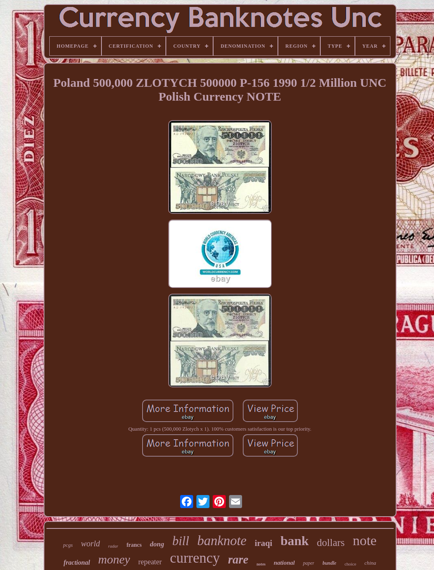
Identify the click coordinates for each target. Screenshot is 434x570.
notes (260, 564)
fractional (77, 562)
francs (133, 545)
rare (238, 559)
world (90, 543)
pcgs (68, 545)
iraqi (263, 543)
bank (294, 540)
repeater (150, 562)
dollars (331, 542)
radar (113, 546)
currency (195, 558)
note (365, 540)
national (284, 562)
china (370, 563)
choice (350, 563)
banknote (222, 540)
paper (308, 563)
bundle (329, 563)
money (114, 559)
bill (180, 541)
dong (157, 544)
